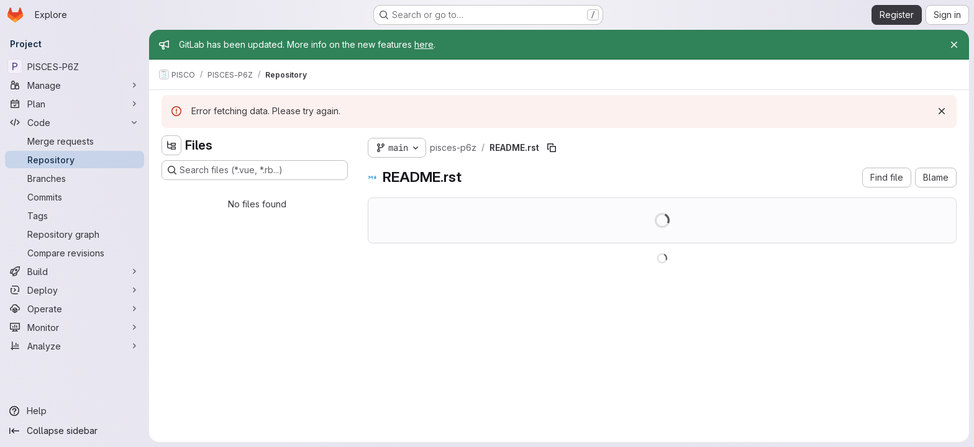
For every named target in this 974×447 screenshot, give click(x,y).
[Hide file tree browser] (171, 145)
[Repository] (74, 159)
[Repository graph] (74, 234)
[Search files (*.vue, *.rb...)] (255, 170)
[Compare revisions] (74, 252)
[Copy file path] (552, 148)
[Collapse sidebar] (74, 431)
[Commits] (74, 196)
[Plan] (74, 103)
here (424, 44)
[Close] (954, 44)
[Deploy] (74, 290)
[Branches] (74, 178)
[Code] (74, 122)
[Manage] (74, 85)
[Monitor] (74, 327)
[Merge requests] (74, 141)
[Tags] (74, 215)
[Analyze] (74, 345)
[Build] (74, 271)
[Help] (74, 411)
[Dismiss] (941, 111)
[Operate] (74, 308)
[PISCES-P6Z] (74, 66)
